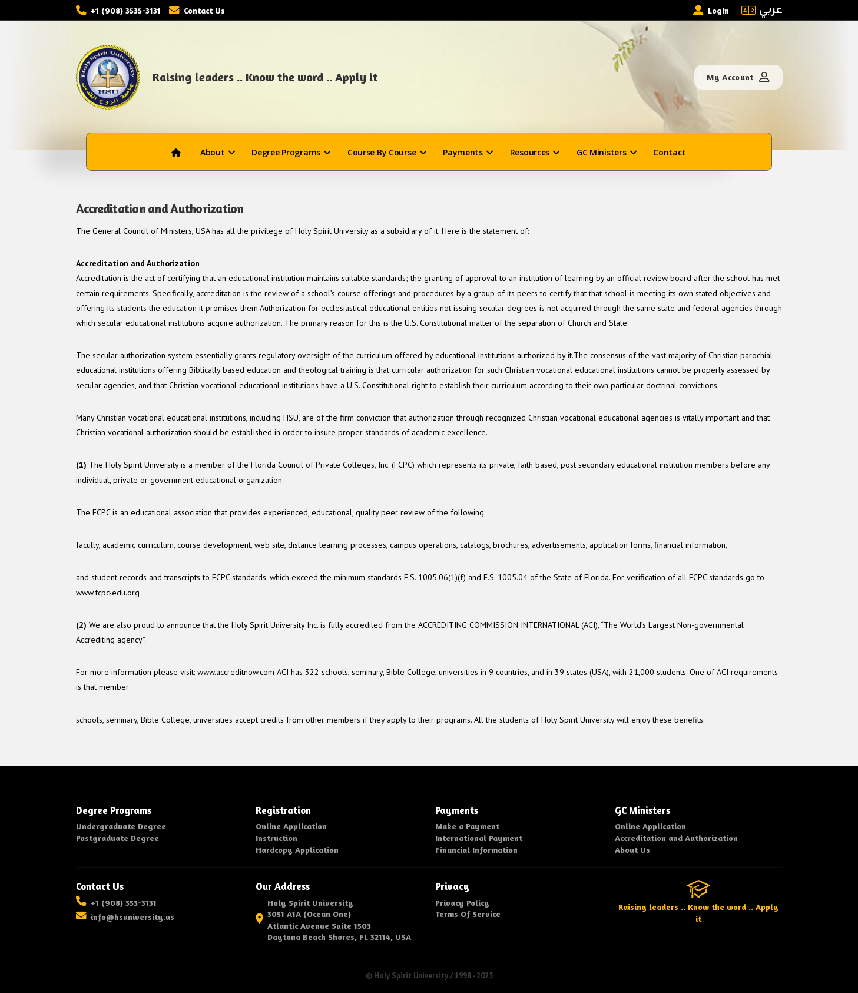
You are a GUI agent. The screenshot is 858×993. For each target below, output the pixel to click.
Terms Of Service (468, 914)
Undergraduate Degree (121, 826)
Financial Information (476, 850)
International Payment (478, 838)
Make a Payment (467, 826)
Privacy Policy (462, 903)
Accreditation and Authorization (676, 838)
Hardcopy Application (297, 850)
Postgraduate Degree (117, 838)
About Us (632, 850)
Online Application (291, 826)
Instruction (276, 838)
